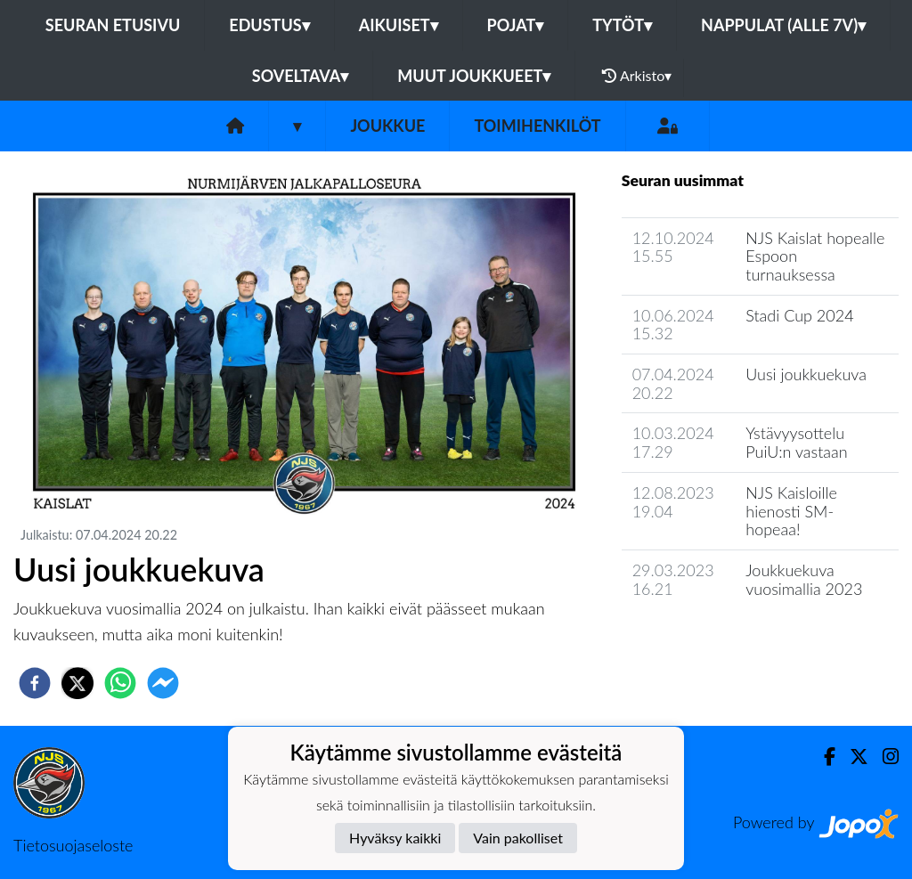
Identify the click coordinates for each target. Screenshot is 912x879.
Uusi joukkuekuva (806, 374)
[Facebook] (822, 756)
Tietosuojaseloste (73, 845)
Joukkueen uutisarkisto (712, 639)
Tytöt (622, 25)
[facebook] (35, 683)
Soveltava (300, 75)
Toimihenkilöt (537, 125)
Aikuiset (398, 25)
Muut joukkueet (473, 75)
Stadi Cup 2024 (799, 315)
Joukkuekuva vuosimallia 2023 (803, 579)
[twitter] (77, 683)
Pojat (515, 25)
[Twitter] (851, 756)
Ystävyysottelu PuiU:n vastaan (796, 442)
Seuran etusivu (113, 25)
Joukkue (387, 125)
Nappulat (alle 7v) (783, 25)
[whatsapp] (120, 683)
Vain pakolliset (518, 837)
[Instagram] (883, 756)
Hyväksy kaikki (395, 837)
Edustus (269, 25)
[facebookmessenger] (163, 683)
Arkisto (637, 75)
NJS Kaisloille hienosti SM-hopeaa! (791, 511)
